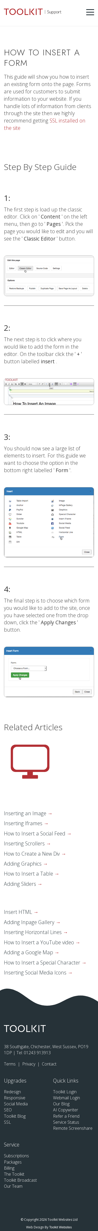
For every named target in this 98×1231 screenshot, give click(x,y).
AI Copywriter (65, 1110)
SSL (7, 1122)
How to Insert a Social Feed (35, 833)
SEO (8, 1110)
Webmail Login (66, 1098)
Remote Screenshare (73, 1128)
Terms (10, 1064)
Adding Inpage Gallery (30, 922)
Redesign (12, 1092)
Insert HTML (18, 911)
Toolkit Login (65, 1092)
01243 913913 (37, 1053)
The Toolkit (14, 1174)
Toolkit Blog (15, 1116)
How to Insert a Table (29, 873)
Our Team (13, 1186)
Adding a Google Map (29, 952)
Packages (13, 1162)
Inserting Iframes (24, 823)
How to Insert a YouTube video (39, 942)
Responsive (14, 1098)
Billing (9, 1168)
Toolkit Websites (60, 1227)
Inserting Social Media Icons (36, 972)
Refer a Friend (66, 1116)
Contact (49, 1064)
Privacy (29, 1064)
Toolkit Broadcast (20, 1180)
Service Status (66, 1122)
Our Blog (61, 1104)
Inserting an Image (26, 813)
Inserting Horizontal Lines (33, 932)
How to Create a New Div (32, 853)
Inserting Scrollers (25, 843)
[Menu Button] (90, 12)
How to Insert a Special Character (43, 962)
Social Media (16, 1104)
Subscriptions (16, 1156)
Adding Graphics (23, 863)
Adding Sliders (20, 883)
